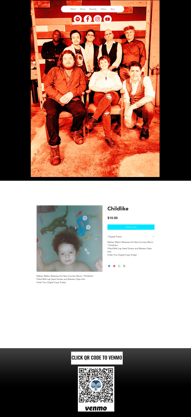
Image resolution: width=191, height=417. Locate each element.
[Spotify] (78, 19)
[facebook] (88, 19)
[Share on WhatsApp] (119, 266)
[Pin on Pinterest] (114, 266)
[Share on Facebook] (109, 266)
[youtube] (107, 19)
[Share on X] (124, 266)
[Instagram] (98, 19)
